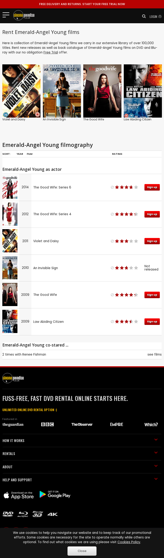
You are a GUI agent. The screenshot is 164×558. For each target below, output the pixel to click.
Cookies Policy (128, 542)
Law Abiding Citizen (137, 119)
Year (20, 154)
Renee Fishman (34, 354)
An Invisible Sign (54, 119)
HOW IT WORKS (80, 440)
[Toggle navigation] (7, 14)
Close (82, 551)
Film (29, 154)
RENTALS (80, 453)
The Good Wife (93, 119)
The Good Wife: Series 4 (52, 214)
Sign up (152, 187)
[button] (142, 16)
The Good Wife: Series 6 (52, 187)
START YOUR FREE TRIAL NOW (82, 4)
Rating (117, 154)
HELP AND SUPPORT (80, 479)
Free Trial (51, 52)
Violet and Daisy (13, 119)
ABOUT (80, 466)
